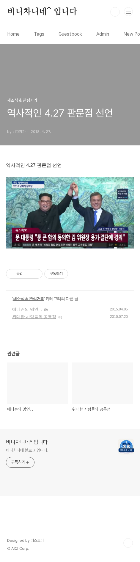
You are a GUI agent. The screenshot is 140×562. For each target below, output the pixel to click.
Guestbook (70, 34)
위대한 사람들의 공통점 (34, 316)
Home (13, 34)
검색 (115, 11)
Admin (102, 34)
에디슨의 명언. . (27, 309)
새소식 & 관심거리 (28, 298)
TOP (128, 543)
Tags (39, 34)
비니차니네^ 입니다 (42, 12)
